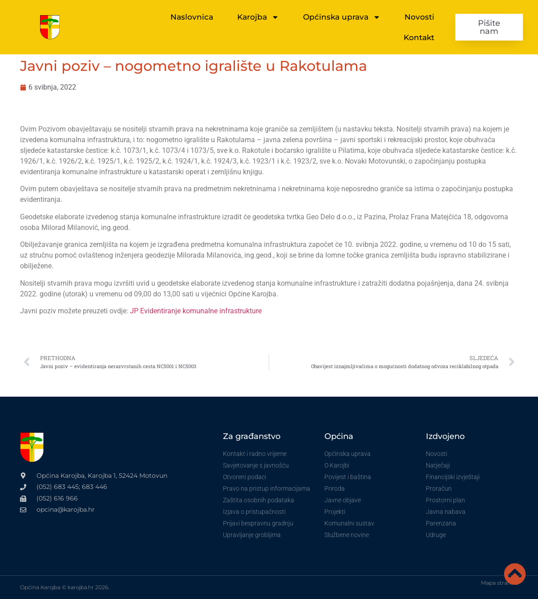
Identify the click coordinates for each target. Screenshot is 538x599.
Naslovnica (191, 16)
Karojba (258, 17)
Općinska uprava (341, 17)
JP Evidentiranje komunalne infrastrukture (196, 311)
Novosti (419, 16)
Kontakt (419, 37)
